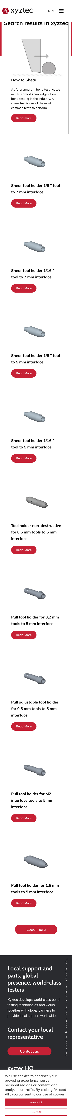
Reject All (36, 1111)
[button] (36, 929)
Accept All (36, 1102)
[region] (36, 1094)
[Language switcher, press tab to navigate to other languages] (50, 11)
